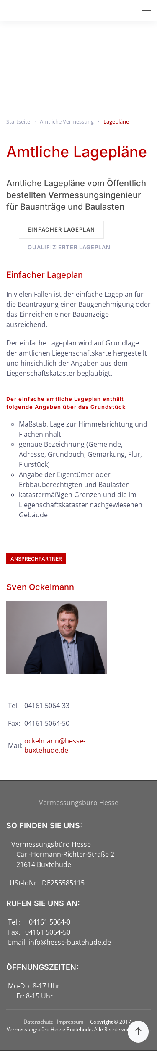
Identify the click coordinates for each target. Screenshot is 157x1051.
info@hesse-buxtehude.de (69, 942)
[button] (146, 10)
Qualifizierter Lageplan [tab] (69, 247)
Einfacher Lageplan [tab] (61, 229)
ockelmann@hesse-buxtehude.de (54, 745)
